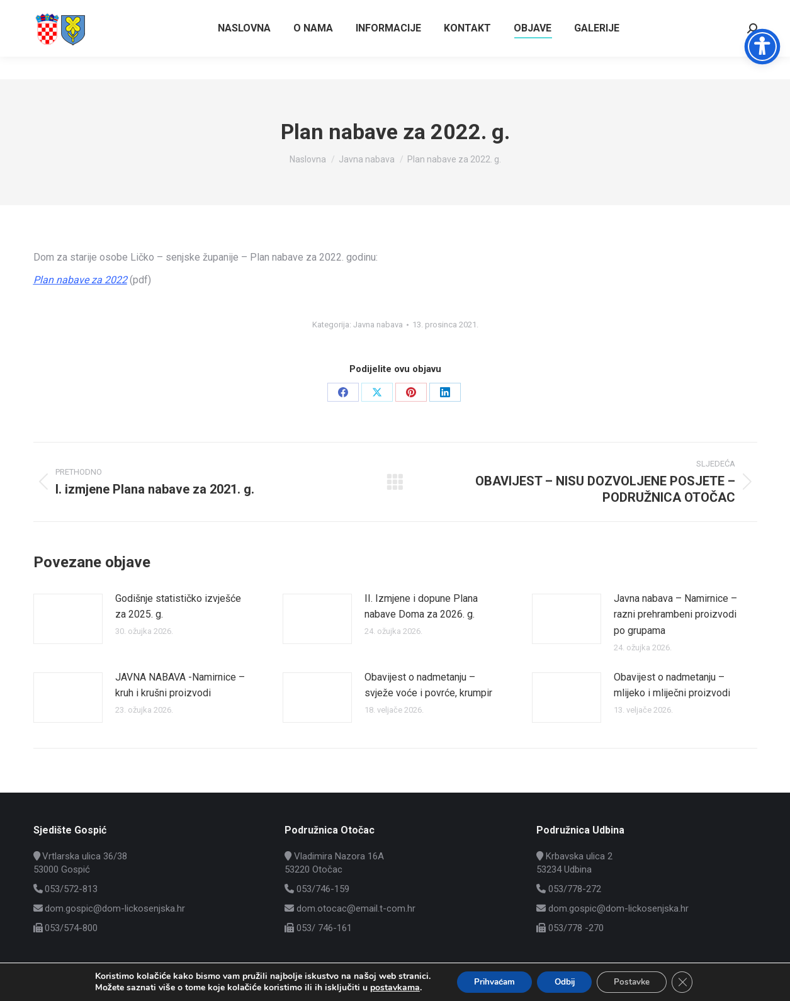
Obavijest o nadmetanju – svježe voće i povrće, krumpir (428, 685)
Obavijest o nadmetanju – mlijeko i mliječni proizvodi (672, 685)
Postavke (636, 981)
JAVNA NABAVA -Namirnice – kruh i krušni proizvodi (180, 685)
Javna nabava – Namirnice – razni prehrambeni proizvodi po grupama (675, 614)
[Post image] (68, 619)
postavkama (386, 987)
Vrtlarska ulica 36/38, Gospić (696, 12)
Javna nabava (378, 324)
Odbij (564, 981)
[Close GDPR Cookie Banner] (690, 981)
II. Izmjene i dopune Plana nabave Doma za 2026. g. (421, 606)
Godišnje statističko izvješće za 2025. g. (178, 606)
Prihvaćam (489, 981)
